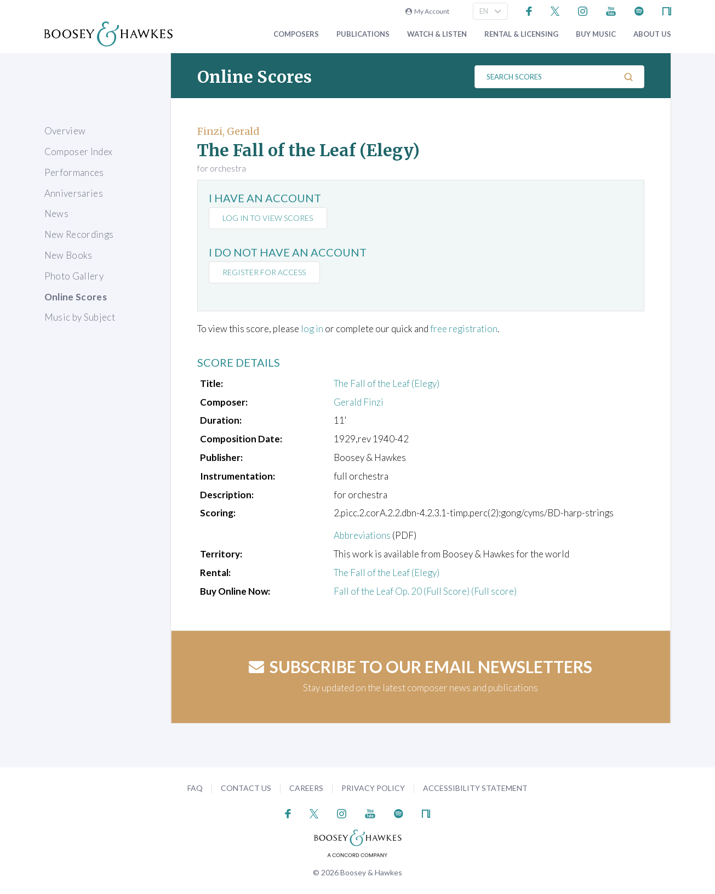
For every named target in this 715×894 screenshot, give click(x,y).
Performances (74, 172)
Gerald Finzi (359, 402)
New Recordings (79, 234)
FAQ (195, 788)
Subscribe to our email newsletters (420, 666)
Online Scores (75, 297)
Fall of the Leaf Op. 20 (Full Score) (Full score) (425, 591)
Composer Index (78, 151)
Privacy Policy (373, 788)
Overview (65, 130)
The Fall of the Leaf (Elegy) (386, 383)
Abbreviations (362, 535)
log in (312, 328)
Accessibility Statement (475, 788)
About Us (652, 34)
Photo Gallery (74, 276)
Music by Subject (79, 317)
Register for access (264, 272)
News (56, 213)
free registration (463, 328)
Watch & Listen (437, 34)
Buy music (596, 34)
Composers (296, 34)
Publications (363, 34)
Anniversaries (73, 193)
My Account (427, 11)
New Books (68, 255)
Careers (306, 788)
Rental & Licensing (521, 34)
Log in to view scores (268, 218)
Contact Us (246, 788)
